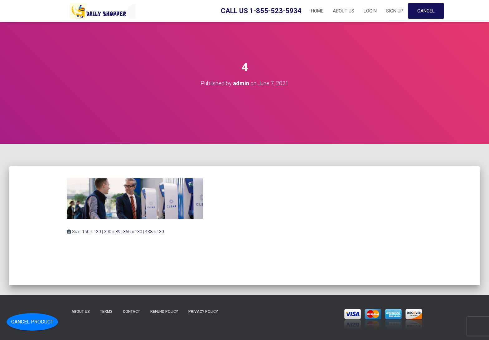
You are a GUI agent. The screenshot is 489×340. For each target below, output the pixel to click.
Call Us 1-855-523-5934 (261, 11)
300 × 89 (112, 231)
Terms (106, 311)
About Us (343, 11)
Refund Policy (164, 311)
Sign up (394, 11)
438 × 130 (154, 231)
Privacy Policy (203, 311)
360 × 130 (132, 231)
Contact (131, 311)
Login (370, 11)
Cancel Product (32, 322)
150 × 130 (91, 231)
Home (317, 11)
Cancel (426, 11)
